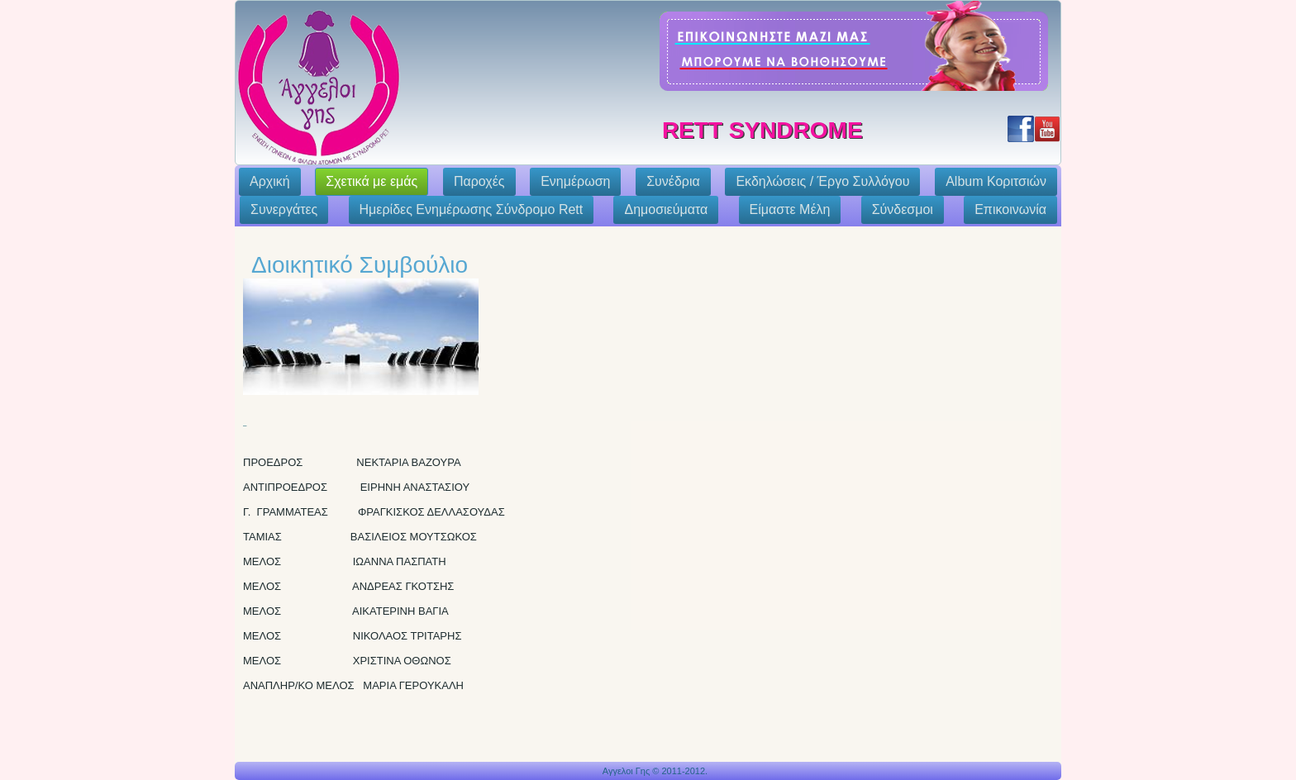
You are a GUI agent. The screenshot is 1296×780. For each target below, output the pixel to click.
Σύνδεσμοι (902, 209)
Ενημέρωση (575, 181)
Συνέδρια (673, 181)
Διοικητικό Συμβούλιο (359, 265)
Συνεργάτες (283, 209)
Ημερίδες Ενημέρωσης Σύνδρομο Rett (472, 209)
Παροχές (479, 181)
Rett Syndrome (762, 130)
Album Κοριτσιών (996, 181)
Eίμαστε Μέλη (790, 209)
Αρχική (270, 181)
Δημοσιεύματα (666, 209)
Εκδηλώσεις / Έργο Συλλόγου (822, 181)
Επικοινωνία (1010, 209)
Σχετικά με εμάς (371, 181)
